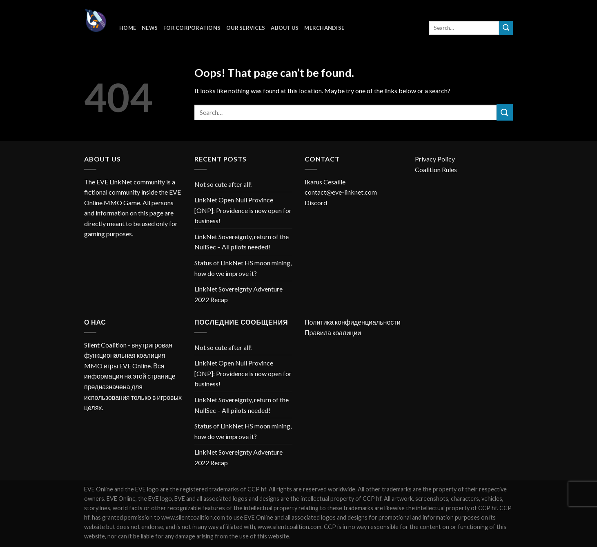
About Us (284, 28)
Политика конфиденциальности (353, 322)
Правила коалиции (333, 332)
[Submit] (506, 28)
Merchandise (324, 28)
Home (127, 28)
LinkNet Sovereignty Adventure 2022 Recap (238, 294)
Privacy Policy (435, 159)
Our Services (245, 28)
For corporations (192, 28)
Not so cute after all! (223, 184)
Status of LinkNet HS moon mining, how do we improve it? (243, 268)
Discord (316, 202)
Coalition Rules (436, 169)
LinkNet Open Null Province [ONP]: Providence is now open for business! (243, 210)
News (150, 28)
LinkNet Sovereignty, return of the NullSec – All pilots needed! (241, 242)
